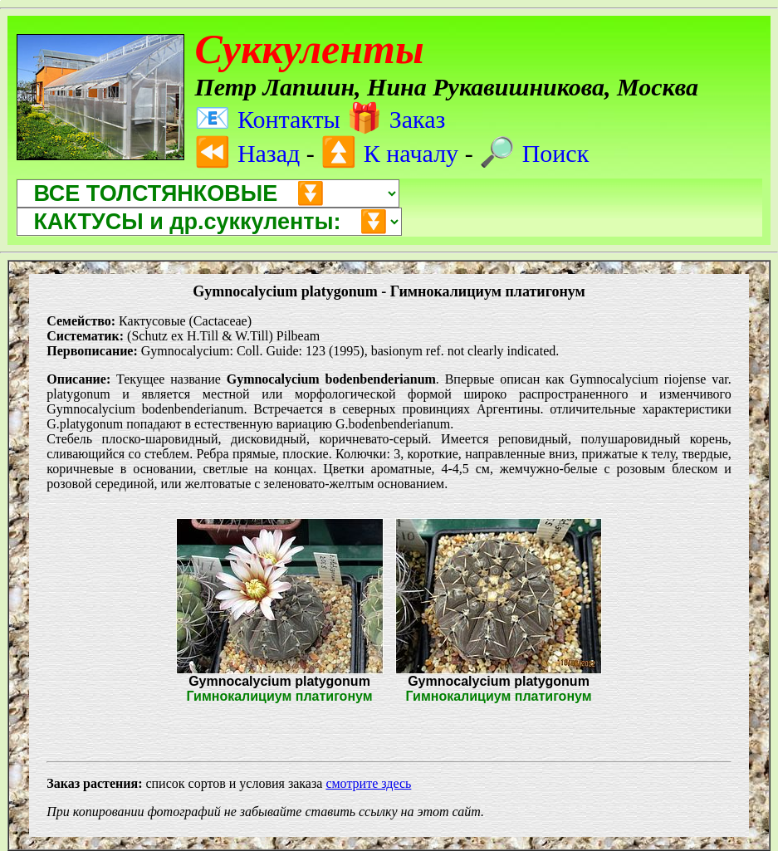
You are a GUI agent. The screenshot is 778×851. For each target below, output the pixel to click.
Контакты (267, 119)
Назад (247, 153)
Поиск (534, 153)
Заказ (395, 119)
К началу (389, 153)
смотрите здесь (368, 783)
